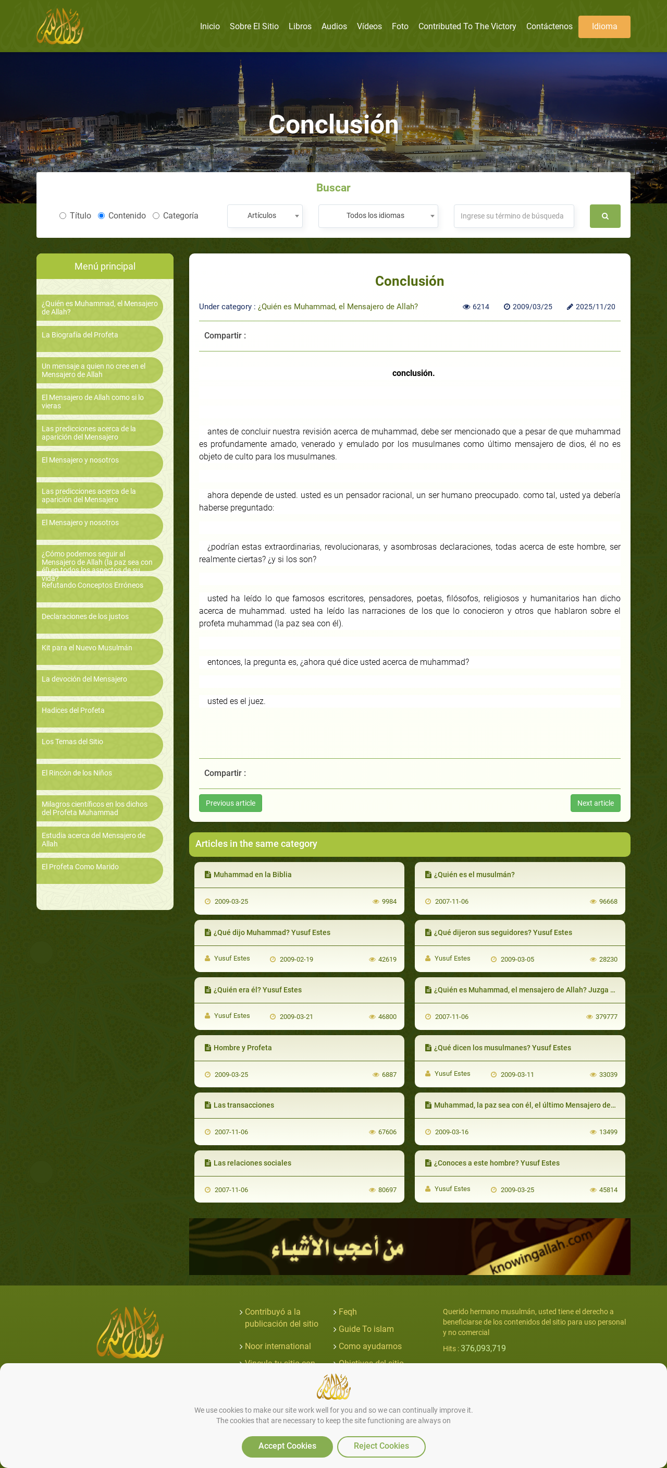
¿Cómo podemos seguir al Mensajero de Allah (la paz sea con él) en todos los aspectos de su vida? (97, 566)
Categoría (176, 216)
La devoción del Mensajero (84, 679)
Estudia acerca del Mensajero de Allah (93, 839)
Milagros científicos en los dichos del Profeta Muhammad (94, 808)
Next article (595, 803)
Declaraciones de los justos (85, 617)
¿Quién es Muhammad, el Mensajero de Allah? (100, 308)
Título (75, 216)
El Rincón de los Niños (77, 773)
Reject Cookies (381, 1446)
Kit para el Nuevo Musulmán (87, 648)
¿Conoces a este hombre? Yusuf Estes (492, 1163)
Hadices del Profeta (73, 710)
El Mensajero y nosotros (80, 460)
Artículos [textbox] (262, 215)
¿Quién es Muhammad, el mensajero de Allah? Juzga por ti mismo (538, 990)
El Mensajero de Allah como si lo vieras (93, 401)
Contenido (122, 216)
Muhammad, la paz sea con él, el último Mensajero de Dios (526, 1105)
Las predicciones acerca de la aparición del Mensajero (89, 433)
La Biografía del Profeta (80, 335)
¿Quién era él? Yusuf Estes (253, 990)
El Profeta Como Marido (80, 867)
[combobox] (265, 216)
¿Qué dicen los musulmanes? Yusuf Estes (498, 1048)
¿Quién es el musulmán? (470, 874)
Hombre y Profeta (238, 1048)
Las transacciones (239, 1105)
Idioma (604, 26)
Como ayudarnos (370, 1346)
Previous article (230, 803)
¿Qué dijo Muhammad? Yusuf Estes (267, 932)
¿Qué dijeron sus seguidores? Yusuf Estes (498, 932)
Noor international (278, 1346)
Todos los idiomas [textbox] (375, 215)
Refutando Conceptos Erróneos (92, 585)
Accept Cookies (287, 1446)
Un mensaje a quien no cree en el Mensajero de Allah (93, 370)
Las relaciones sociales (248, 1163)
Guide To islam (366, 1329)
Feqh (348, 1312)
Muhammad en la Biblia (248, 874)
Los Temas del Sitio (72, 742)
